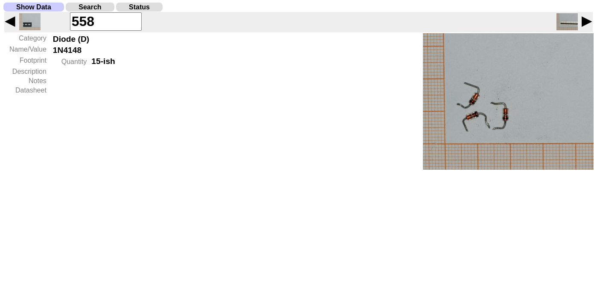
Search (90, 7)
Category (33, 38)
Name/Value (28, 49)
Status (139, 7)
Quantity (74, 61)
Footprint (33, 60)
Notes (38, 80)
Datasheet (31, 90)
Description (29, 71)
